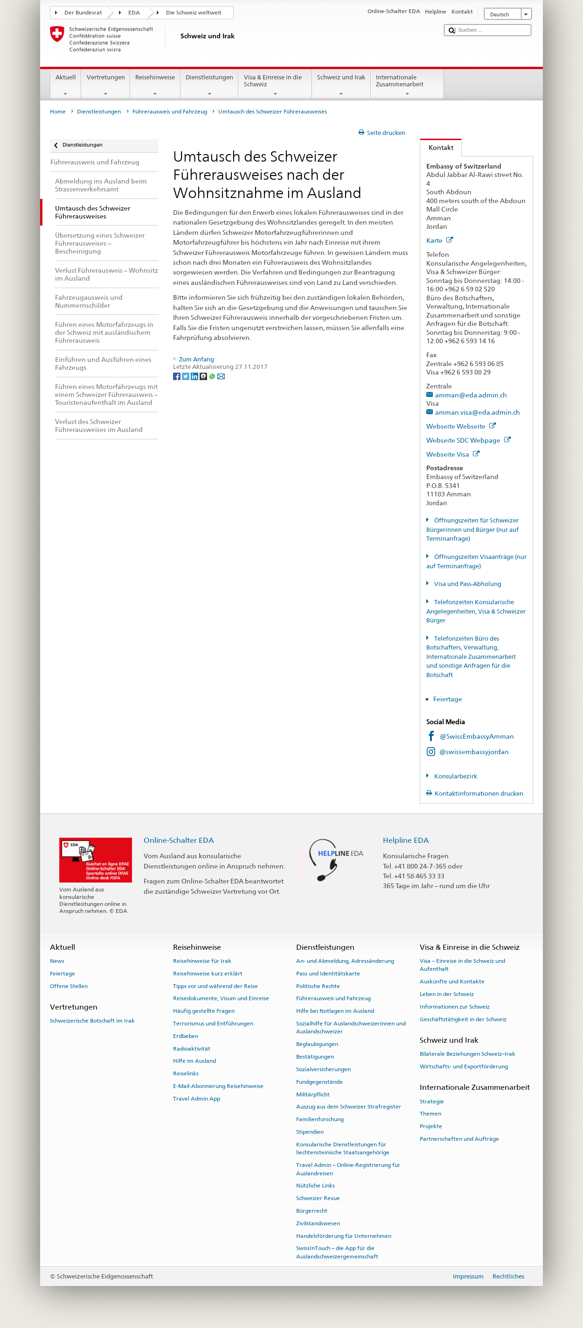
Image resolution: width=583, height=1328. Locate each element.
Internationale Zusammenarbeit (407, 86)
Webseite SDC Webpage (468, 440)
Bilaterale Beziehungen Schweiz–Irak (467, 1054)
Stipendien (310, 1132)
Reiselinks (186, 1073)
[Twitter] (186, 375)
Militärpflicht (313, 1094)
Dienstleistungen (209, 86)
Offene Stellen (69, 985)
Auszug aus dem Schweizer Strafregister (348, 1106)
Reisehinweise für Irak (202, 961)
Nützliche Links (315, 1185)
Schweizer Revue (318, 1198)
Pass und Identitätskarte (328, 973)
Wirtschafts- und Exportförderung (464, 1066)
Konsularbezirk (455, 776)
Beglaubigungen (317, 1044)
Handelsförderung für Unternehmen (343, 1235)
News (57, 961)
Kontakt (436, 147)
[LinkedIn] (195, 375)
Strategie (432, 1101)
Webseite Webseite (461, 426)
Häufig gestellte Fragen (204, 1011)
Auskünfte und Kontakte (452, 981)
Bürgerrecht (311, 1211)
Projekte (431, 1126)
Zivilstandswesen (318, 1223)
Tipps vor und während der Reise (215, 985)
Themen (430, 1113)
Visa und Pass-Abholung (467, 583)
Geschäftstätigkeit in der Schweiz (463, 1019)
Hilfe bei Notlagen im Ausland (335, 1011)
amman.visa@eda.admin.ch (477, 412)
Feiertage (447, 699)
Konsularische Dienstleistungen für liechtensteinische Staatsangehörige (342, 1148)
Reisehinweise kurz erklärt (208, 973)
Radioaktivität (191, 1048)
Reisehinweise (155, 86)
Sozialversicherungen (323, 1069)
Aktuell (66, 86)
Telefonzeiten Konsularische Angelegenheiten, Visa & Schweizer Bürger (476, 611)
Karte (439, 240)
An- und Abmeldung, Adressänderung (345, 961)
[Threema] (204, 375)
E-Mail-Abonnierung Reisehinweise (218, 1086)
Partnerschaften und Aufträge (459, 1139)
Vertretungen (106, 86)
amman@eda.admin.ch (471, 395)
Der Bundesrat (83, 12)
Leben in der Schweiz (447, 994)
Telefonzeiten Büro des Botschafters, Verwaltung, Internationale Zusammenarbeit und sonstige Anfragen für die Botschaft (471, 656)
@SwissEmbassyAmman (477, 736)
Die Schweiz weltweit (194, 12)
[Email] (221, 375)
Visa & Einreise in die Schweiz (275, 86)
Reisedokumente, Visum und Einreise (221, 998)
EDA (134, 12)
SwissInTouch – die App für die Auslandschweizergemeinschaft (337, 1252)
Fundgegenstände (319, 1082)
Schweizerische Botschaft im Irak (92, 1020)
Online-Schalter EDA (179, 840)
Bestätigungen (315, 1056)
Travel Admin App (196, 1098)
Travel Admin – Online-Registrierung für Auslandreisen (348, 1169)
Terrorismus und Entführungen (213, 1023)
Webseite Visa (453, 454)
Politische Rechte (318, 985)
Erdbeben (185, 1036)
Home (58, 111)
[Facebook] (177, 375)
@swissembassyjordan (474, 752)
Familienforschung (320, 1119)
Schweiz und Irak (341, 86)
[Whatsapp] (212, 375)
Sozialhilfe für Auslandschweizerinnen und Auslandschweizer (351, 1027)
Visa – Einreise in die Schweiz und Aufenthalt (462, 965)
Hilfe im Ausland (194, 1061)
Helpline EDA (406, 840)
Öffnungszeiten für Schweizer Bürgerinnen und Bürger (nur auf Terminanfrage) (472, 529)
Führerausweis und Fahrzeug (169, 111)
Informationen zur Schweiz (455, 1006)
